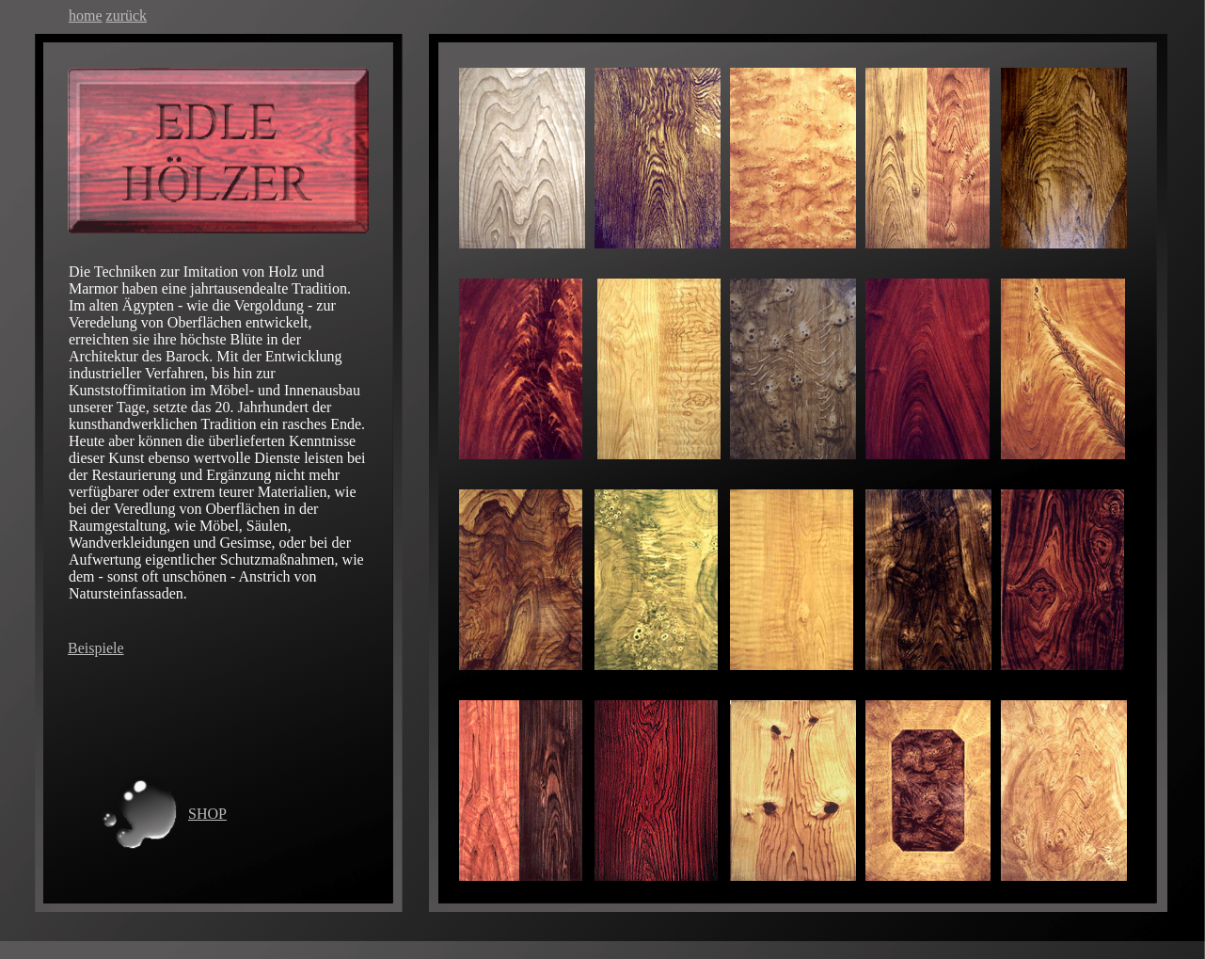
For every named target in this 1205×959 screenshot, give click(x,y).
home (86, 16)
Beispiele (96, 648)
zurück (127, 16)
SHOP (207, 814)
